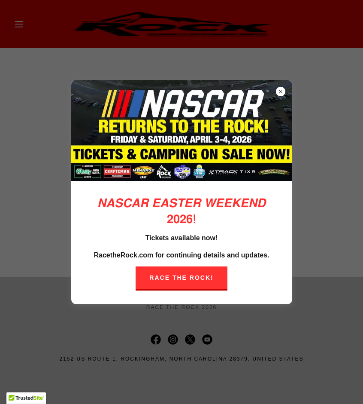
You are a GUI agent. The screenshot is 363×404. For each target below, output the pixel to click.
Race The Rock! (181, 277)
